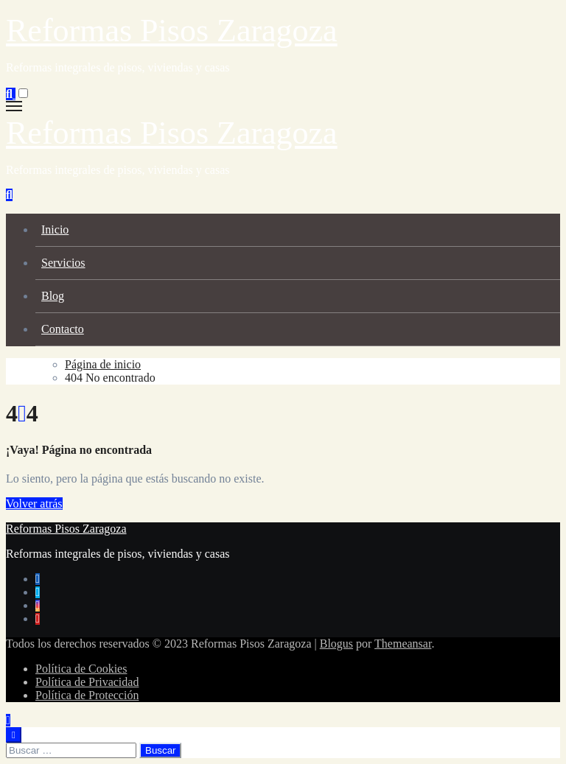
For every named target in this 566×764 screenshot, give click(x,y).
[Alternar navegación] (14, 106)
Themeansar (402, 643)
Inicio (55, 229)
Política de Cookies (81, 668)
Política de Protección (87, 695)
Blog (52, 296)
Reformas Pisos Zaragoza (172, 31)
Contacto (62, 329)
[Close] (13, 735)
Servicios (63, 262)
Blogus (336, 643)
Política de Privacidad (87, 682)
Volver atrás (34, 503)
